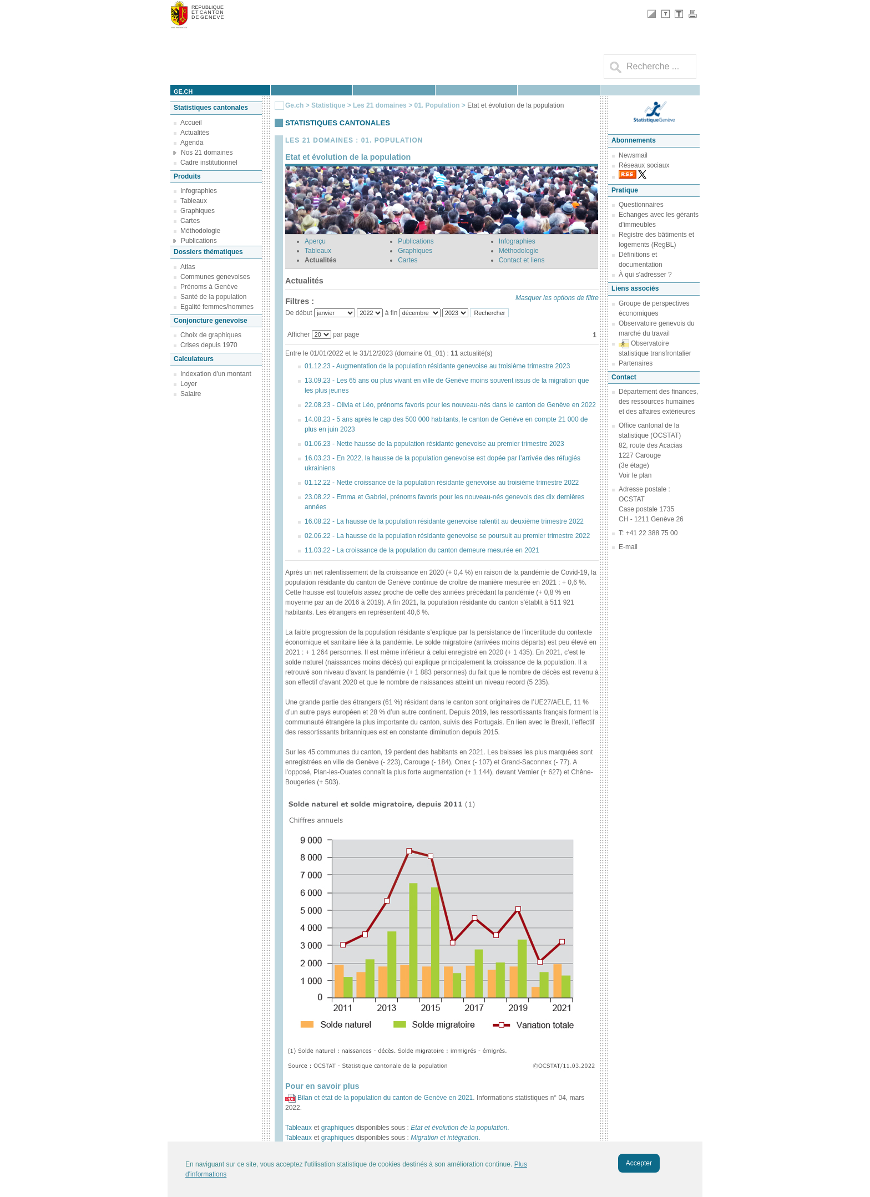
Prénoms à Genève (208, 287)
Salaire (190, 394)
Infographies (198, 191)
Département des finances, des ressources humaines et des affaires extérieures (658, 401)
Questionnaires (641, 205)
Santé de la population (213, 297)
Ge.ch (294, 105)
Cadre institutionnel (208, 162)
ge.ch (183, 91)
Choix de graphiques (210, 335)
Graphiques (197, 211)
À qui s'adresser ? (645, 274)
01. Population (437, 105)
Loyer (188, 384)
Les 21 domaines (380, 105)
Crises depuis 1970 (208, 345)
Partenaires (635, 363)
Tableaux (193, 201)
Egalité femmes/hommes (217, 307)
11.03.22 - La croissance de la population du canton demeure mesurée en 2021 (422, 550)
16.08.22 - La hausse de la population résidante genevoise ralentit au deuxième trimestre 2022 (444, 521)
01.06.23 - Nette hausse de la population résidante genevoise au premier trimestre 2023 (434, 444)
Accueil (191, 122)
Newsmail (633, 155)
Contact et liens (522, 260)
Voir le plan (635, 475)
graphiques (337, 1128)
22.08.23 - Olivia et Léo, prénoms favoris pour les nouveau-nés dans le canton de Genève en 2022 (450, 405)
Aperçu (315, 241)
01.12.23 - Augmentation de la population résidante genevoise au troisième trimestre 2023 (437, 366)
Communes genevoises (215, 277)
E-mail (628, 547)
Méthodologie (200, 231)
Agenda (191, 142)
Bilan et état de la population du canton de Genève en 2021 (385, 1098)
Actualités (194, 132)
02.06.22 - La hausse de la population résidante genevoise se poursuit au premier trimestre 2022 (447, 536)
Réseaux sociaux (644, 165)
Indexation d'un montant (215, 374)
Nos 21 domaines (206, 152)
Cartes (190, 221)
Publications (199, 241)
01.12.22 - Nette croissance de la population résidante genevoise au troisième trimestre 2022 (442, 482)
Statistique (328, 105)
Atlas (187, 267)
